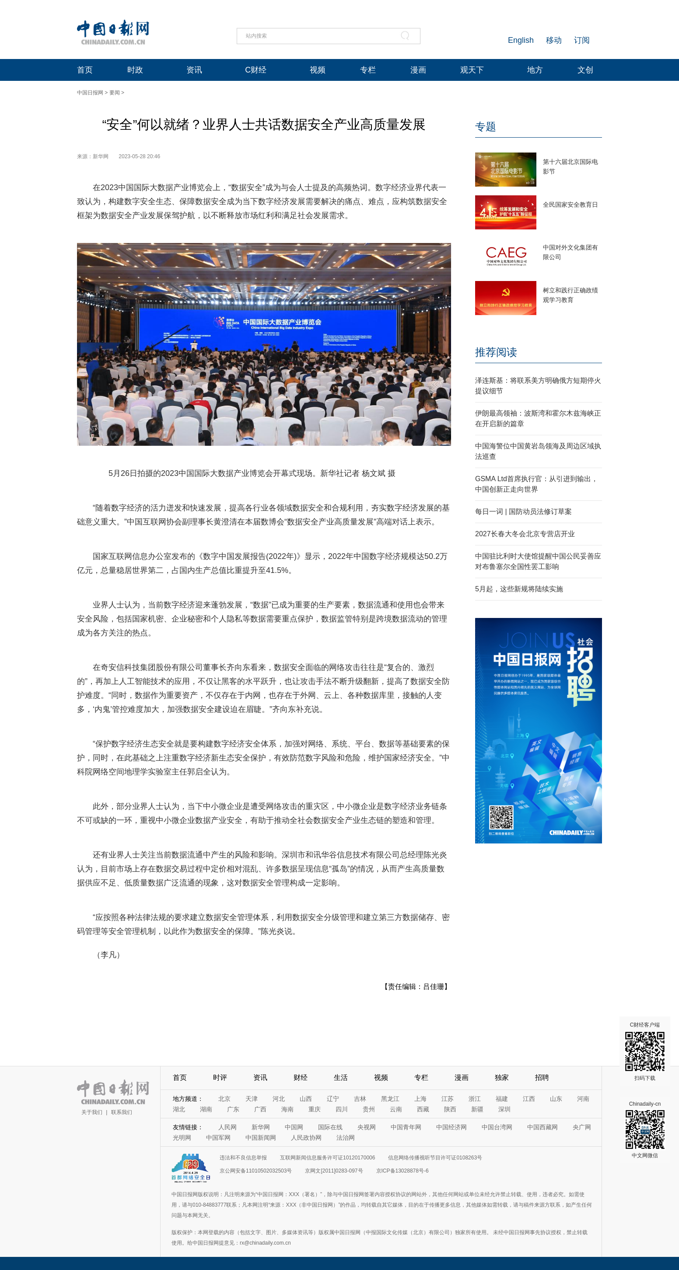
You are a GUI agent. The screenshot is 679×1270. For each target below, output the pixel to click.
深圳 (504, 1109)
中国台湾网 (497, 1127)
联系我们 (121, 1112)
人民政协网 (306, 1137)
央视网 (366, 1127)
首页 (85, 70)
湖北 (179, 1109)
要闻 (114, 93)
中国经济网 (451, 1127)
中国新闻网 (260, 1137)
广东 (233, 1109)
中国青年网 (406, 1127)
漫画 (418, 70)
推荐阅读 (496, 352)
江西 (529, 1098)
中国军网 (218, 1137)
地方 (535, 70)
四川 (342, 1109)
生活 (341, 1077)
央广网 (582, 1127)
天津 (251, 1098)
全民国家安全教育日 (570, 204)
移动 (554, 40)
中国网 (294, 1127)
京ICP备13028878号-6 (402, 1171)
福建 (502, 1098)
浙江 (475, 1098)
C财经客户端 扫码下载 (644, 1051)
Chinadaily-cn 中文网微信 (644, 1130)
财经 (301, 1077)
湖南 (206, 1109)
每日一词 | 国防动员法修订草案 (523, 511)
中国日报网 (90, 93)
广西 (260, 1109)
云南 (396, 1109)
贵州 (369, 1109)
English (521, 40)
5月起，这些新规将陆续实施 (519, 589)
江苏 (447, 1098)
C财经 (255, 70)
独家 (502, 1077)
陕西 (450, 1109)
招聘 (542, 1077)
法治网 (345, 1137)
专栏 (368, 70)
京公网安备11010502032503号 (256, 1171)
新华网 (261, 1127)
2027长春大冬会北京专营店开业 (525, 534)
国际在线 (330, 1127)
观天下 (472, 70)
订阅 (582, 40)
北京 (224, 1098)
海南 (287, 1109)
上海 (420, 1098)
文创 (585, 70)
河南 (583, 1098)
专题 (485, 126)
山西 (306, 1098)
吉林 (360, 1098)
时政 (135, 70)
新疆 (477, 1109)
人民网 (227, 1127)
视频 (318, 70)
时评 (220, 1077)
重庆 (314, 1109)
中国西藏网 (542, 1127)
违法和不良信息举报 (243, 1158)
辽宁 (333, 1098)
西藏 (423, 1109)
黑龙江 (390, 1098)
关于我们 (91, 1112)
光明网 (182, 1137)
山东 (556, 1098)
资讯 (194, 70)
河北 (279, 1098)
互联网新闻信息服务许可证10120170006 (327, 1158)
